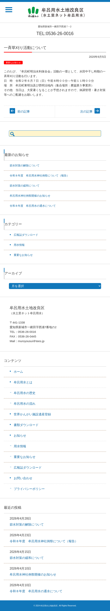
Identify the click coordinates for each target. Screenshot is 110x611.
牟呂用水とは (23, 382)
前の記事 (23, 111)
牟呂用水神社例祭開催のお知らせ (30, 195)
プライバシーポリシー (29, 489)
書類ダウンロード (26, 425)
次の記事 (86, 111)
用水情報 (19, 244)
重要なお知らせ (13, 62)
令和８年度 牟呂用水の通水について (33, 205)
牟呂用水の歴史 (24, 393)
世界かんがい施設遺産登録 (32, 414)
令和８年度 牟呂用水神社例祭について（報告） (39, 175)
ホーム (18, 371)
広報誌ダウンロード (26, 234)
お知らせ (20, 435)
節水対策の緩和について (25, 185)
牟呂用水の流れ (24, 403)
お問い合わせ (23, 478)
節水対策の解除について (25, 165)
